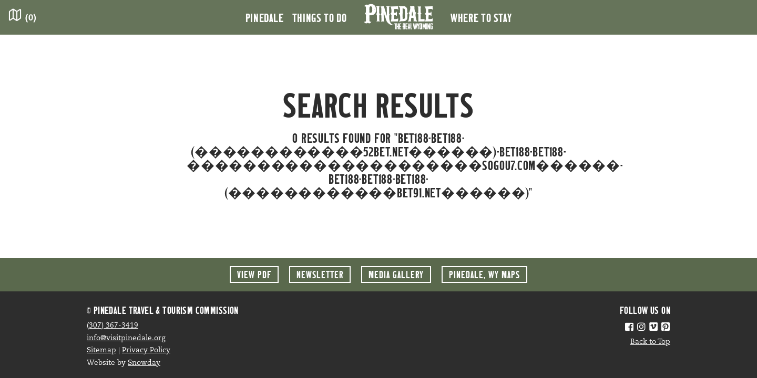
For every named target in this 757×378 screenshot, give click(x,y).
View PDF (254, 274)
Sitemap (101, 350)
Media (396, 274)
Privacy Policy (146, 350)
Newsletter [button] (319, 274)
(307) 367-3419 (112, 325)
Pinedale (264, 17)
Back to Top (650, 342)
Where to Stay (481, 17)
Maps (484, 274)
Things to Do (319, 17)
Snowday (144, 363)
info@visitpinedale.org (126, 338)
